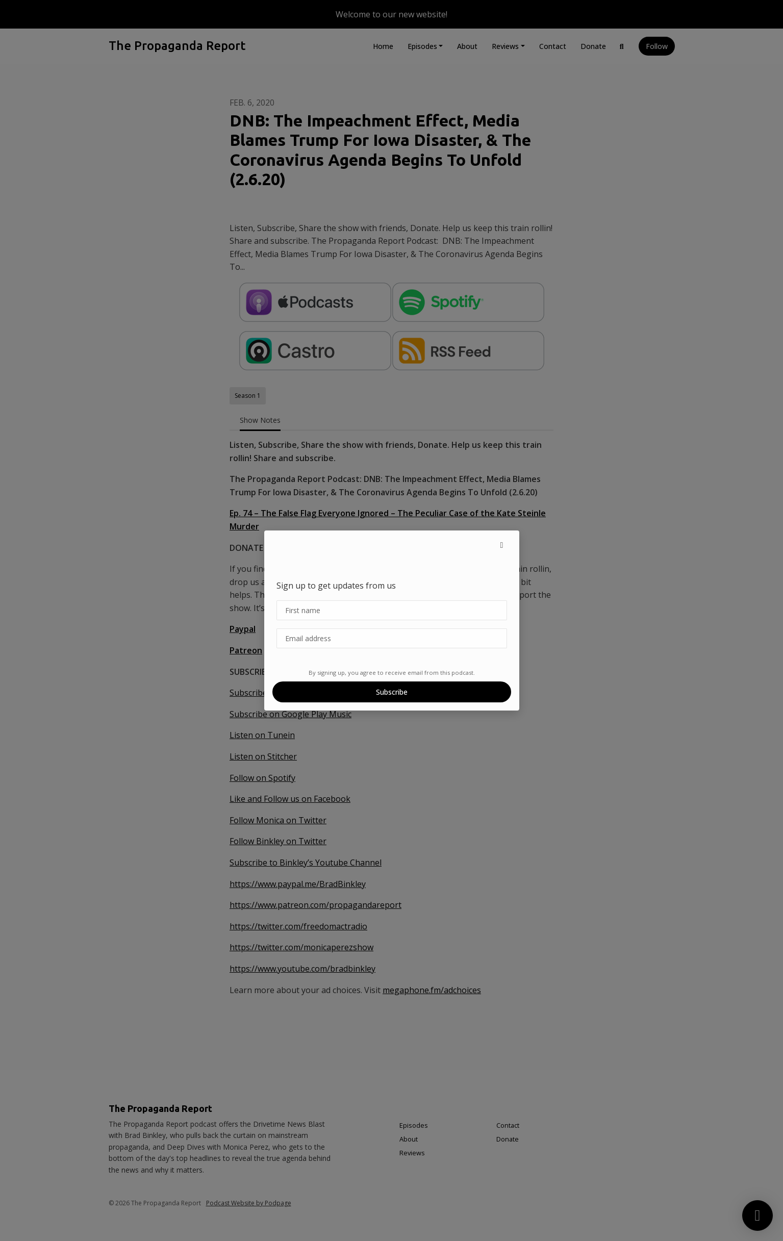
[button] (502, 545)
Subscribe (392, 692)
